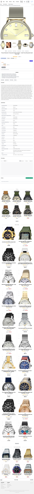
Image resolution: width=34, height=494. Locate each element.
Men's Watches (9, 484)
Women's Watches (9, 485)
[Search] (24, 1)
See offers (31, 479)
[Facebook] (32, 5)
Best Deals (8, 486)
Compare (17, 1)
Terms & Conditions (3, 484)
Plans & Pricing (21, 2)
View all (17, 221)
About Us (2, 483)
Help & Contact (2, 488)
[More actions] (16, 58)
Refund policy (2, 486)
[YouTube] (33, 5)
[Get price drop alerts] (3, 58)
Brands (10, 1)
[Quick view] (2, 191)
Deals (7, 1)
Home (8, 483)
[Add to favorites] (8, 58)
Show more (17, 443)
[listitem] (3, 45)
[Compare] (2, 195)
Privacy (2, 485)
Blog (13, 1)
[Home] (1, 1)
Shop (4, 1)
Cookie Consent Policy (3, 487)
